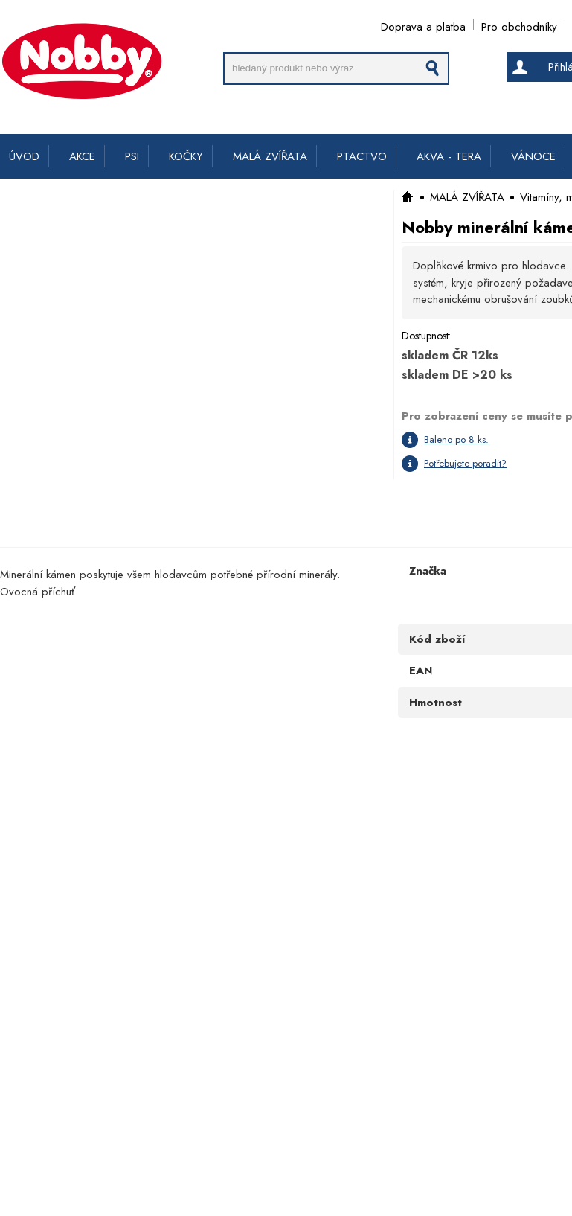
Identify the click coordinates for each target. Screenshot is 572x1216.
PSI (132, 156)
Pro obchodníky (519, 24)
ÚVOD (24, 156)
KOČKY (186, 156)
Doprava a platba (423, 24)
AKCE (82, 156)
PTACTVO (362, 156)
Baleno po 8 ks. (456, 439)
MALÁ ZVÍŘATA (270, 156)
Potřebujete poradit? (465, 463)
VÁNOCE (533, 156)
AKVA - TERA (449, 156)
